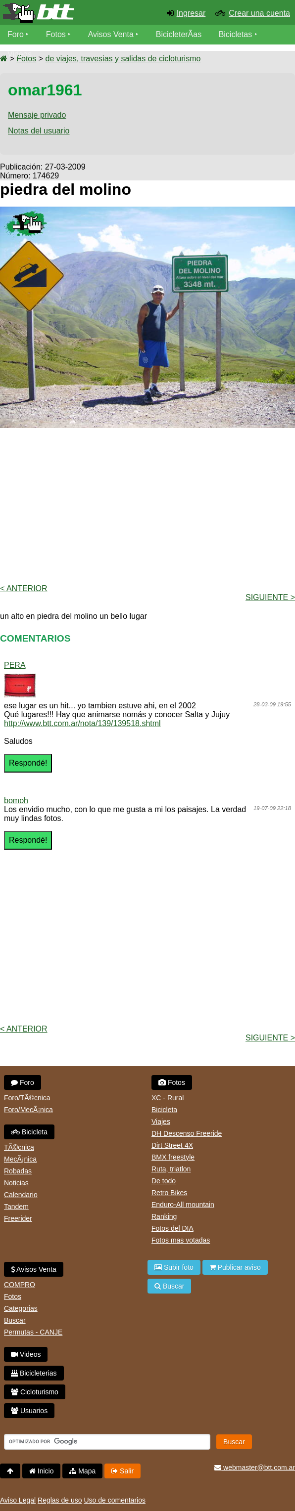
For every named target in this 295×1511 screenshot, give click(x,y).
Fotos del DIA (172, 1228)
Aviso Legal (18, 1500)
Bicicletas (236, 34)
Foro (15, 34)
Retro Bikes (169, 1193)
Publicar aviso (235, 1267)
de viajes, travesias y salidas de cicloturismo (122, 58)
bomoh (16, 800)
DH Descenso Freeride (186, 1133)
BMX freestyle (173, 1157)
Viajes (160, 1121)
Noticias (16, 1183)
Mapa (82, 1471)
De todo (163, 1181)
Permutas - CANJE (33, 1332)
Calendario (21, 1195)
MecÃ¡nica (20, 1159)
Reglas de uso (60, 1500)
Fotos (56, 34)
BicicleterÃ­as (178, 34)
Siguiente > (270, 597)
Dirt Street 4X (172, 1145)
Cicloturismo (34, 1392)
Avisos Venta (111, 34)
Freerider (18, 1218)
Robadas (18, 1171)
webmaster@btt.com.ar (254, 1467)
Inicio (41, 1471)
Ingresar (191, 13)
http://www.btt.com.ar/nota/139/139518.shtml (82, 723)
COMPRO (19, 1285)
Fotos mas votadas (180, 1240)
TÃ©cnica (19, 1147)
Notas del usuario (39, 131)
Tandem (16, 1206)
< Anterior (24, 588)
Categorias (21, 1308)
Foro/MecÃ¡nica (28, 1110)
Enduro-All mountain (182, 1205)
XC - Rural (167, 1098)
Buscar (15, 1320)
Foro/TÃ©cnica (27, 1098)
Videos (19, 54)
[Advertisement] (147, 505)
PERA (15, 665)
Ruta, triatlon (171, 1169)
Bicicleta (29, 1132)
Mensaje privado (37, 115)
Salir (122, 1471)
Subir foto (174, 1267)
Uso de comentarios (115, 1500)
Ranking (164, 1216)
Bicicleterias (34, 1373)
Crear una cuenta (259, 13)
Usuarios (29, 1411)
